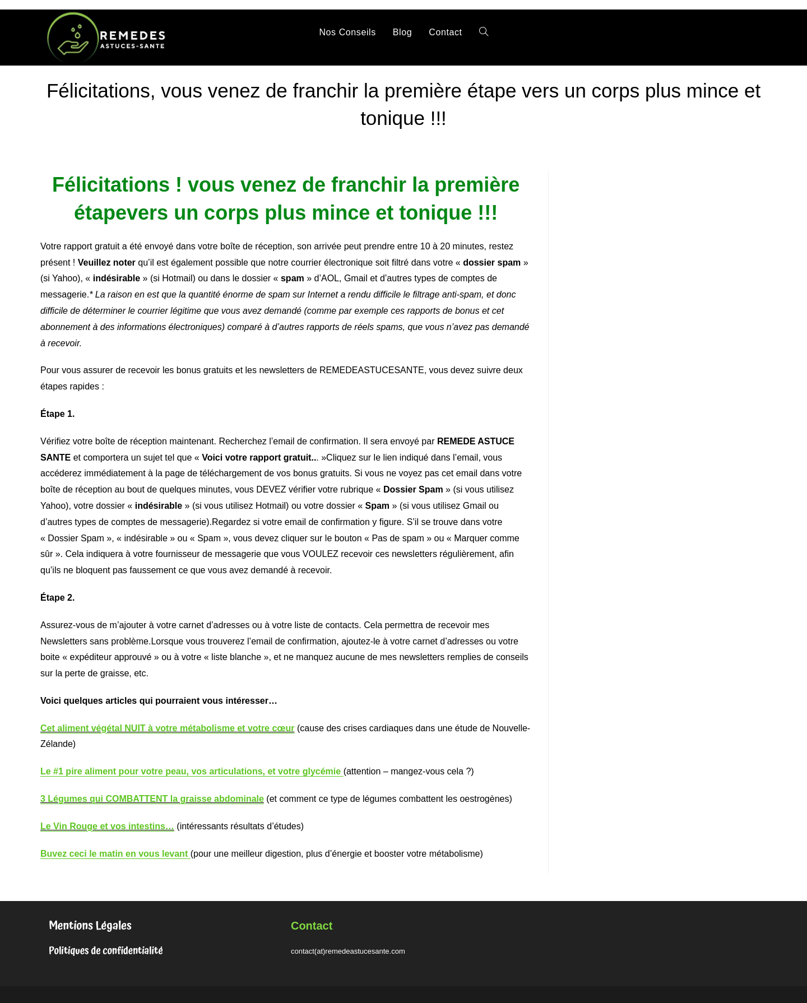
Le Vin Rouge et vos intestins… (107, 826)
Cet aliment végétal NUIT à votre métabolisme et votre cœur (167, 728)
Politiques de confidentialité (106, 951)
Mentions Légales (90, 926)
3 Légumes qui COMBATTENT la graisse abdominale (152, 799)
